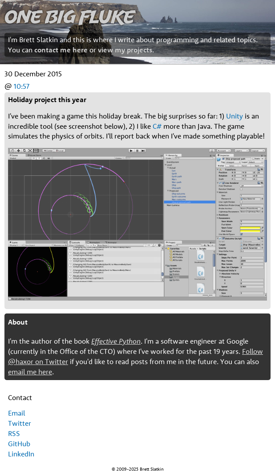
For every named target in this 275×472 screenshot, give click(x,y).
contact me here (61, 49)
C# (157, 126)
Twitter (19, 423)
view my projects (125, 49)
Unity (234, 115)
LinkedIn (21, 453)
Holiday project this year (47, 99)
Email (16, 413)
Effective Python (116, 341)
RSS (14, 433)
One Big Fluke (69, 16)
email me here (30, 371)
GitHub (19, 443)
